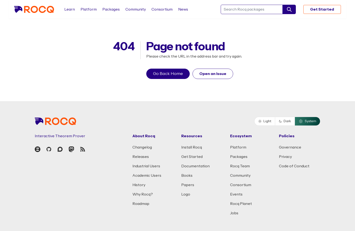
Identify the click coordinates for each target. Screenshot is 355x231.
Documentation (195, 166)
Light (264, 121)
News (183, 9)
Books (187, 175)
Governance (290, 147)
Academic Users (146, 175)
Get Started (322, 9)
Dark (285, 121)
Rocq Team (240, 166)
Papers (187, 185)
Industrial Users (146, 166)
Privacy (285, 157)
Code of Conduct (294, 166)
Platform (89, 9)
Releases (140, 157)
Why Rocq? (142, 194)
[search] (289, 9)
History (138, 185)
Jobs (234, 213)
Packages (111, 9)
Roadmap (140, 204)
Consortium (162, 9)
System (307, 121)
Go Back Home (168, 73)
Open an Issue (212, 74)
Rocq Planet (241, 204)
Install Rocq (191, 147)
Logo (185, 194)
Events (236, 194)
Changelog (142, 147)
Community (135, 9)
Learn (69, 9)
